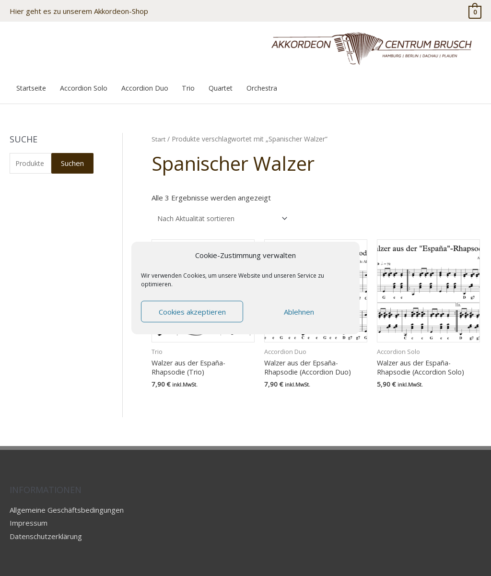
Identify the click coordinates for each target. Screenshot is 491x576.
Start (159, 135)
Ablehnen (299, 312)
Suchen (72, 160)
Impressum (28, 522)
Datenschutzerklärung (46, 535)
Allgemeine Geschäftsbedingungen (67, 508)
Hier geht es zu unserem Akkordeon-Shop (79, 9)
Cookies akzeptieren (192, 312)
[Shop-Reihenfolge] (225, 215)
